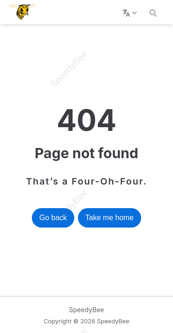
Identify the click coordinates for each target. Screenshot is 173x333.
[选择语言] (131, 12)
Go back (53, 218)
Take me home (109, 218)
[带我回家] (25, 12)
